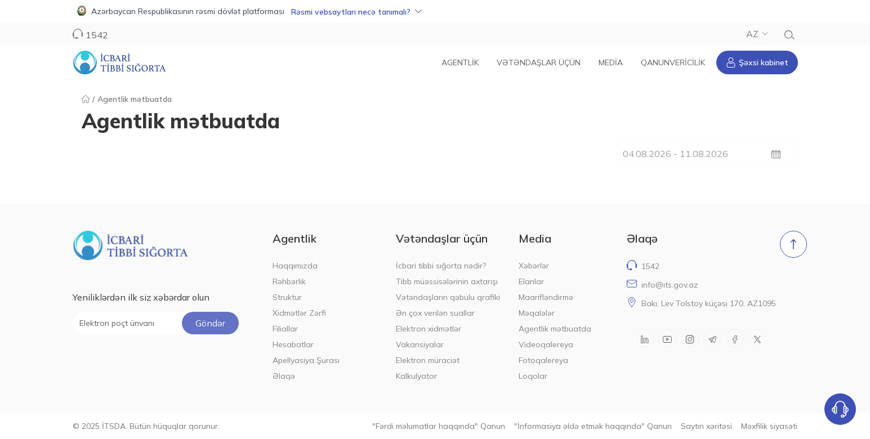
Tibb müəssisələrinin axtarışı (447, 281)
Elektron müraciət (427, 360)
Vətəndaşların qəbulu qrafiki (448, 297)
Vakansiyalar (420, 344)
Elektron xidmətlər (428, 329)
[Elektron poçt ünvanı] (156, 323)
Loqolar (533, 376)
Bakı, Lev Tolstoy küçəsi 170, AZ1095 (708, 303)
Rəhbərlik (289, 281)
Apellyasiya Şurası (306, 360)
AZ (757, 33)
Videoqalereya (546, 344)
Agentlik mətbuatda (555, 329)
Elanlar (531, 281)
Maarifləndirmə (546, 297)
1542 (97, 35)
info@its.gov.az (669, 285)
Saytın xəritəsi (706, 426)
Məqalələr (537, 313)
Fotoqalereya (543, 360)
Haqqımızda (295, 266)
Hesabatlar (293, 344)
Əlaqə (284, 376)
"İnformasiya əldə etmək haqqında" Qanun (593, 426)
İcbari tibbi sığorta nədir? (441, 266)
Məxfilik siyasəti (769, 426)
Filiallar (285, 329)
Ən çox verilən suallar (435, 313)
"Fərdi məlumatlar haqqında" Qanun (438, 426)
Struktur (287, 297)
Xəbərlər (534, 266)
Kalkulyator (416, 376)
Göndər (210, 323)
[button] (435, 11)
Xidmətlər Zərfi (299, 313)
